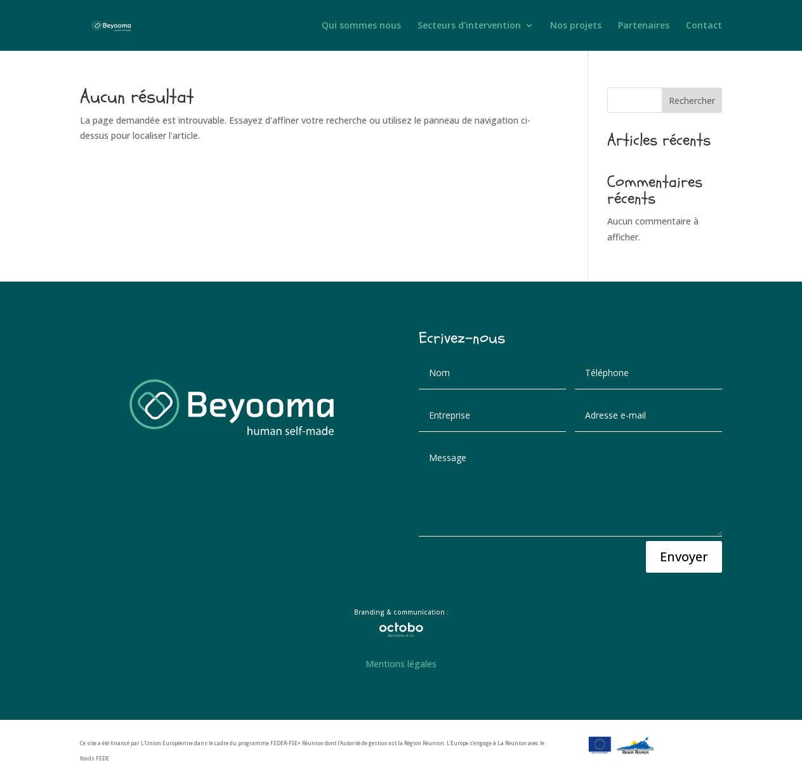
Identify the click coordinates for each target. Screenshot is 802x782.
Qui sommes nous (361, 26)
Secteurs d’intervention (469, 26)
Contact (704, 26)
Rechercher (692, 100)
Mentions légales (401, 664)
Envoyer (684, 556)
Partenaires (643, 26)
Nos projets (576, 26)
